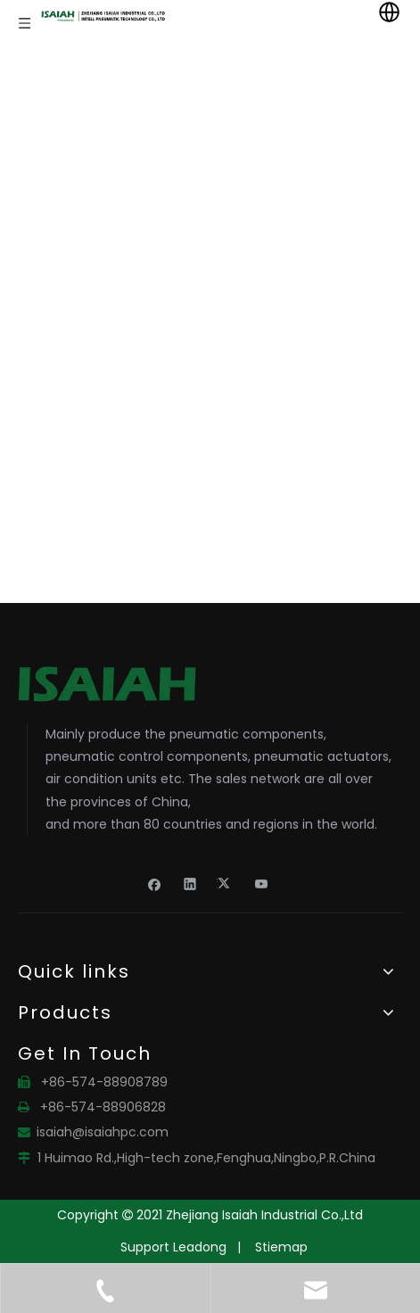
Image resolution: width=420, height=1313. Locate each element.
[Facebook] (155, 883)
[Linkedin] (190, 883)
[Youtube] (262, 883)
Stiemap (281, 1247)
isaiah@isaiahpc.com (103, 1132)
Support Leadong (173, 1247)
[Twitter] (226, 883)
